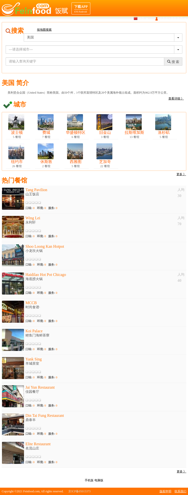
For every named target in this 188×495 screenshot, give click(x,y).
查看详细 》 (176, 98)
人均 (180, 190)
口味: (30, 208)
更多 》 (181, 174)
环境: (41, 208)
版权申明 (165, 491)
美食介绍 (143, 28)
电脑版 (98, 480)
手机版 (89, 480)
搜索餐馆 (108, 28)
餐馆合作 (180, 28)
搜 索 (173, 62)
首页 (94, 28)
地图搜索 (125, 28)
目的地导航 (161, 28)
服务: (52, 208)
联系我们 (180, 491)
